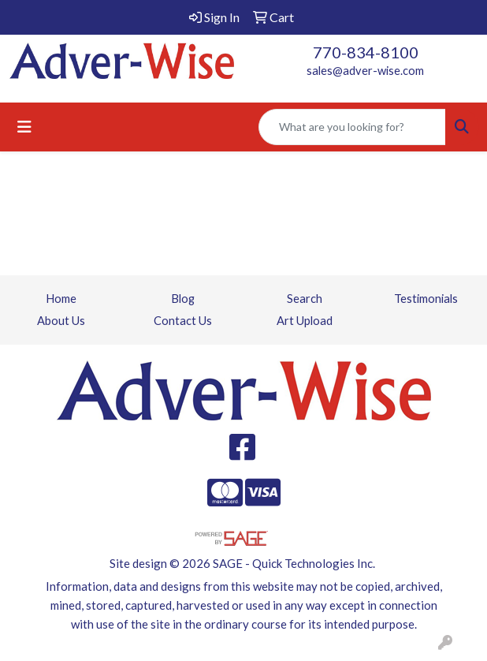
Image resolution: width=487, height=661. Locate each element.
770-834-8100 (365, 52)
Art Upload (305, 320)
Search (304, 298)
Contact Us (183, 320)
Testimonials (426, 298)
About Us (61, 320)
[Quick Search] (352, 127)
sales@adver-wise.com (365, 70)
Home (61, 298)
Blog (183, 298)
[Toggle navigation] (24, 126)
